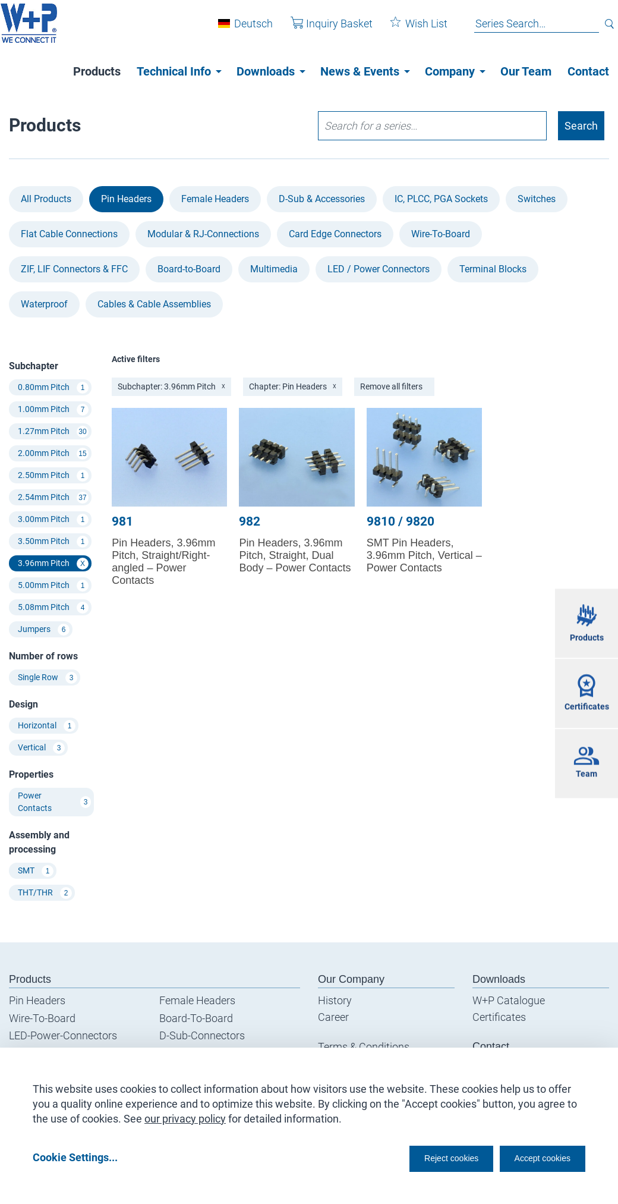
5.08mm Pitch (53, 608)
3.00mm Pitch (53, 520)
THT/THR (45, 893)
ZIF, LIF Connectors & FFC (74, 269)
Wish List (410, 29)
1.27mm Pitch (53, 432)
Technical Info (174, 71)
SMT (35, 871)
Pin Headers (126, 199)
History (335, 1000)
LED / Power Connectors (378, 269)
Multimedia (274, 269)
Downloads (266, 71)
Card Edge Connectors (335, 234)
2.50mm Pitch (53, 476)
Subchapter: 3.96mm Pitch (171, 386)
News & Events (359, 71)
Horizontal (46, 726)
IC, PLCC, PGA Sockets (441, 199)
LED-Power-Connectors (63, 1035)
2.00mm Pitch (53, 454)
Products (97, 71)
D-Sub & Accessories (322, 199)
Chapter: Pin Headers (292, 386)
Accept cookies (534, 1157)
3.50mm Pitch (53, 542)
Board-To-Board (196, 1018)
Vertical (41, 748)
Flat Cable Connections (69, 234)
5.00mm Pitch (53, 586)
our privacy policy (185, 1114)
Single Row (47, 678)
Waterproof (44, 304)
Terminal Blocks (492, 269)
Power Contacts (54, 802)
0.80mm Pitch (53, 388)
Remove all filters (391, 386)
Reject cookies (422, 1157)
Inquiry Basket (323, 29)
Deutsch (245, 29)
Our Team (525, 71)
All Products (46, 199)
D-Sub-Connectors (202, 1035)
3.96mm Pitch (53, 564)
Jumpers (44, 630)
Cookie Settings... (75, 1157)
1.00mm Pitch (53, 410)
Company (450, 71)
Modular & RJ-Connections (203, 234)
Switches (537, 199)
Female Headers (215, 199)
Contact (588, 71)
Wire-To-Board (440, 234)
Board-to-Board (188, 269)
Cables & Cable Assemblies (154, 304)
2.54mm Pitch (53, 498)
